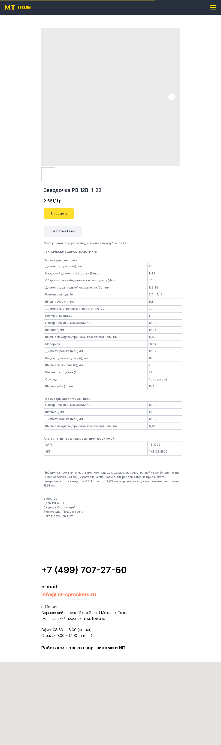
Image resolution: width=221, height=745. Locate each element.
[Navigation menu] (213, 7)
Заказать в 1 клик (63, 231)
